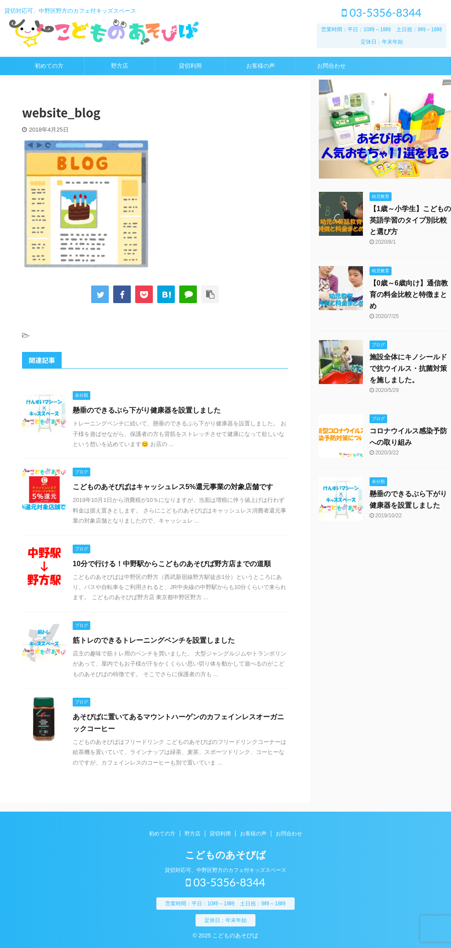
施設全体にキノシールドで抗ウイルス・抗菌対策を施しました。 (408, 368)
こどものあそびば (225, 854)
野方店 (119, 65)
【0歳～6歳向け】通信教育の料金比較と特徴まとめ (409, 294)
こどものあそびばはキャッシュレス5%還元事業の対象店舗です (173, 486)
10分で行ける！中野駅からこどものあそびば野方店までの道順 (172, 563)
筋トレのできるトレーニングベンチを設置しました (154, 640)
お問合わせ (331, 65)
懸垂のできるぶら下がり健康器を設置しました (147, 410)
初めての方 (49, 65)
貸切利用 (190, 65)
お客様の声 (260, 65)
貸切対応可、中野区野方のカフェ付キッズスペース (225, 870)
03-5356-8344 (381, 12)
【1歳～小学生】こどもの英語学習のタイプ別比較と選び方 (410, 220)
